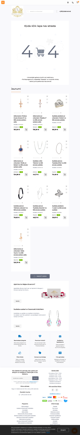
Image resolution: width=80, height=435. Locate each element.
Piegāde (55, 406)
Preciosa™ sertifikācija (55, 415)
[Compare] (28, 102)
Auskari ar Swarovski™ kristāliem (25, 408)
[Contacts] (72, 2)
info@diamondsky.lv (55, 393)
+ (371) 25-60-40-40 (65, 11)
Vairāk (17, 301)
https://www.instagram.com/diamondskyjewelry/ (56, 390)
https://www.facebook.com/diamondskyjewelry (52, 390)
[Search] (28, 11)
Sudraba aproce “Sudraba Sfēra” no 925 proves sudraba (59, 163)
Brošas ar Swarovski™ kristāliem (25, 421)
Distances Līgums (55, 412)
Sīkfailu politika (55, 419)
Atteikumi (55, 423)
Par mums (55, 408)
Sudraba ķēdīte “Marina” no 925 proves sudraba (38, 163)
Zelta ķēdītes (25, 412)
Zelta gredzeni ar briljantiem (25, 423)
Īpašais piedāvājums (55, 424)
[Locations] (67, 2)
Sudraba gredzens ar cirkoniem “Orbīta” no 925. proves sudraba (59, 118)
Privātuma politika (55, 413)
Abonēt (35, 378)
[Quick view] (28, 96)
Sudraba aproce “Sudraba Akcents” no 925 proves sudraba (40, 208)
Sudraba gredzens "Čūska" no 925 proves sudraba (59, 208)
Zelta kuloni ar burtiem (25, 419)
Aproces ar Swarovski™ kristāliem (24, 417)
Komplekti (25, 410)
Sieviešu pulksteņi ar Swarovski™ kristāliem (25, 415)
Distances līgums (33, 381)
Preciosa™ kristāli (55, 417)
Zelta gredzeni (25, 406)
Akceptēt (63, 430)
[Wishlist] (28, 99)
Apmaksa (55, 410)
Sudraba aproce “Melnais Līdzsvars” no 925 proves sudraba (21, 208)
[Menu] (3, 2)
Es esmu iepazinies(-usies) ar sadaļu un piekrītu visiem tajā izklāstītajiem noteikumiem (25, 382)
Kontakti (55, 421)
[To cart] (26, 129)
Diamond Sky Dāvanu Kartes (25, 413)
